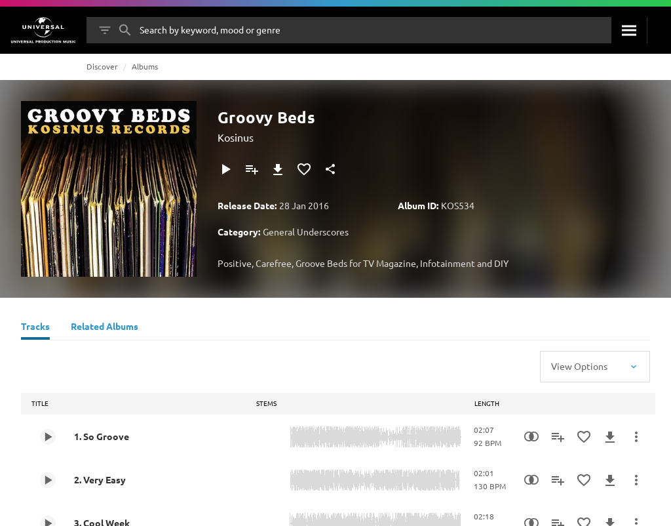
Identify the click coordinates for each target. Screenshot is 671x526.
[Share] (330, 169)
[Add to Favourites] (304, 169)
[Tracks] (35, 328)
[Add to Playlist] (251, 169)
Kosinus (236, 137)
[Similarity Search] (531, 437)
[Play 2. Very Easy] (48, 480)
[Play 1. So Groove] (48, 437)
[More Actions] (636, 437)
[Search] (629, 30)
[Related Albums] (104, 328)
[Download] (278, 169)
